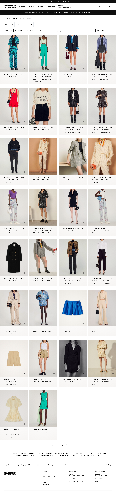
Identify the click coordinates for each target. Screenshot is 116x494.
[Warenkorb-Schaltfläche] (110, 6)
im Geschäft (88, 12)
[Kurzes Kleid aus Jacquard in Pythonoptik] (73, 363)
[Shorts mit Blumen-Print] (43, 313)
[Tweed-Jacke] (73, 262)
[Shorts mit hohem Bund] (43, 363)
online (78, 12)
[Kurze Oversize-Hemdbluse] (102, 59)
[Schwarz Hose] (102, 262)
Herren (40, 6)
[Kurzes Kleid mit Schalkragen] (73, 212)
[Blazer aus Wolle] (73, 59)
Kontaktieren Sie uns (49, 480)
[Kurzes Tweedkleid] (43, 212)
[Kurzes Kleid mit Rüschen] (14, 415)
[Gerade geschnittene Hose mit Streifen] (43, 161)
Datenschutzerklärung (76, 481)
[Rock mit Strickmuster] (73, 111)
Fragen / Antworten (49, 476)
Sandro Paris (99, 481)
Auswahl (22, 6)
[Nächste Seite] (67, 445)
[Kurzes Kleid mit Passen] (43, 415)
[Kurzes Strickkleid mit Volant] (14, 111)
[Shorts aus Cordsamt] (43, 111)
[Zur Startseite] (10, 6)
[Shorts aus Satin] (73, 313)
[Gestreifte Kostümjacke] (102, 161)
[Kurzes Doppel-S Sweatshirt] (14, 161)
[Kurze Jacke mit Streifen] (14, 313)
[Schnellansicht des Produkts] (24, 68)
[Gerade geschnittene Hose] (43, 59)
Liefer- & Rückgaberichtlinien (101, 474)
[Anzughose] (102, 313)
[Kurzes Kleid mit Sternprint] (102, 111)
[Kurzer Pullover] (14, 212)
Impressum (72, 478)
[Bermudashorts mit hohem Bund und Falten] (14, 363)
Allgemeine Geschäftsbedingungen (76, 474)
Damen (31, 6)
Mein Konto (98, 478)
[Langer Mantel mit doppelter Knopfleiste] (14, 262)
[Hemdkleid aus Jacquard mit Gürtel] (102, 363)
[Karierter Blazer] (73, 161)
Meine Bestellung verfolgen (48, 483)
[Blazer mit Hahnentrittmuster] (43, 262)
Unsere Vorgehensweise (64, 6)
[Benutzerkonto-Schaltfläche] (99, 6)
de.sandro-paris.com (62, 1)
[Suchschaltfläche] (104, 6)
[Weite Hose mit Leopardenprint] (14, 59)
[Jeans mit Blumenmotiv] (102, 212)
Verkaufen (51, 6)
